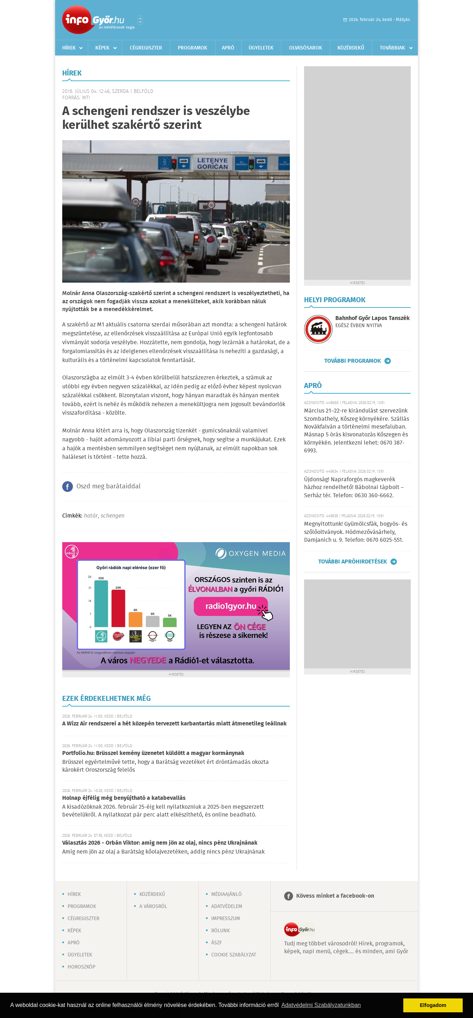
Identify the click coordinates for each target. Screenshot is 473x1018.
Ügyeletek (261, 48)
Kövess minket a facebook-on (335, 896)
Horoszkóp (81, 967)
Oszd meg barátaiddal (108, 487)
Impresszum (225, 919)
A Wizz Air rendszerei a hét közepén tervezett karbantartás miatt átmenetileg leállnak (174, 723)
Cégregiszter (146, 48)
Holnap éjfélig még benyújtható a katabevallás (124, 798)
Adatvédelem (226, 907)
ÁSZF (216, 943)
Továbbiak (392, 48)
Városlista (140, 20)
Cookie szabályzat (233, 955)
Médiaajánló (226, 894)
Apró (228, 48)
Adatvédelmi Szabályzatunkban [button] (321, 1005)
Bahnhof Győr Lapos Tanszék (372, 318)
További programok (352, 361)
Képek (102, 48)
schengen (112, 515)
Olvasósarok (305, 48)
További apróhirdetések (352, 561)
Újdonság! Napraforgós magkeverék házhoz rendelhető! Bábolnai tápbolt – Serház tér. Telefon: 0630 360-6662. (354, 487)
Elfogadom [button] (433, 1005)
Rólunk (220, 931)
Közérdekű (351, 48)
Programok (192, 48)
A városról (153, 907)
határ (91, 515)
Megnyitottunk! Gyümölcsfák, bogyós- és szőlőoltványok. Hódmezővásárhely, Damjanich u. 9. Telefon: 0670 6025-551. (355, 532)
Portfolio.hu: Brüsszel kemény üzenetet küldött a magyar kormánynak (153, 753)
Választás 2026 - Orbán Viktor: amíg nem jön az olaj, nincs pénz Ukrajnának (159, 843)
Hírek (69, 48)
